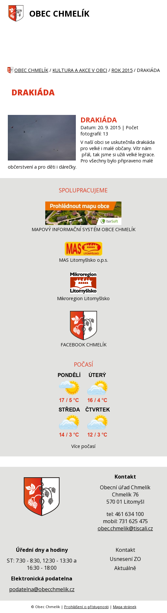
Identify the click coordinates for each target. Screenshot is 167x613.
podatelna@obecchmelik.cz (42, 589)
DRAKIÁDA (98, 119)
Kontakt (125, 549)
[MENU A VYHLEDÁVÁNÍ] (155, 13)
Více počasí (83, 446)
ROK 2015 (121, 70)
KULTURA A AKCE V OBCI (79, 70)
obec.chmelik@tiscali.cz (125, 528)
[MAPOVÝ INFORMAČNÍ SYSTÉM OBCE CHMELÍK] (83, 223)
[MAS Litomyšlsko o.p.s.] (83, 254)
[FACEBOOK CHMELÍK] (83, 338)
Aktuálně (125, 568)
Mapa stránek (124, 606)
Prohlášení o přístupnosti (86, 606)
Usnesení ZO (125, 559)
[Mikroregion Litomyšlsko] (83, 292)
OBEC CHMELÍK (59, 13)
